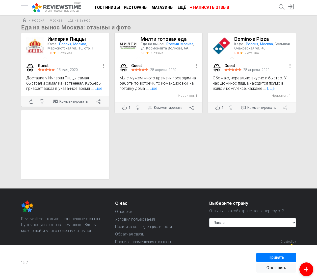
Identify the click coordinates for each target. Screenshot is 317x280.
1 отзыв (157, 53)
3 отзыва (65, 53)
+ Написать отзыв (209, 7)
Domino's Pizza (251, 39)
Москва (56, 20)
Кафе (52, 44)
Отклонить (276, 267)
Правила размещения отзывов (143, 241)
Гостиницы (107, 7)
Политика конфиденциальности (143, 226)
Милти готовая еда (164, 39)
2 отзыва (251, 53)
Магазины (163, 7)
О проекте (124, 211)
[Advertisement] (65, 144)
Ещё (182, 7)
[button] (103, 66)
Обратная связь (129, 234)
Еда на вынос (79, 20)
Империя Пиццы (67, 39)
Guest (43, 65)
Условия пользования (135, 219)
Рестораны (136, 7)
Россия (38, 20)
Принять (276, 257)
